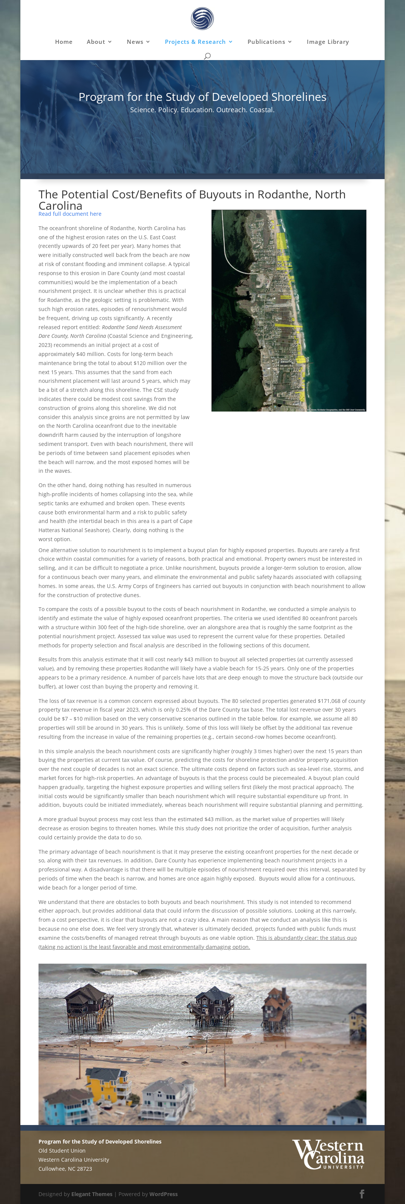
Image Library (328, 42)
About (96, 42)
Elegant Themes (91, 1194)
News (135, 42)
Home (64, 42)
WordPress (163, 1194)
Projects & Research (195, 42)
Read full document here (70, 213)
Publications (266, 42)
